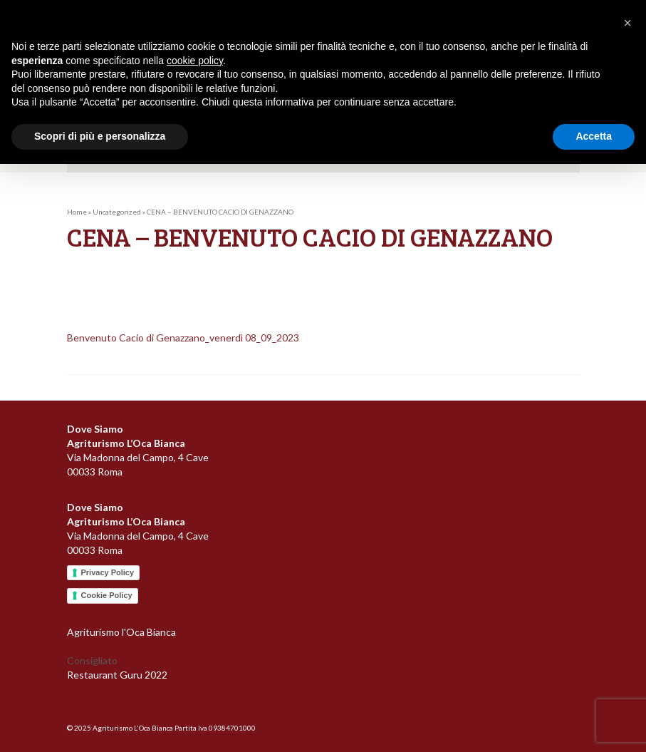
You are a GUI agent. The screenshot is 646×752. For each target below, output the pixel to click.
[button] (627, 22)
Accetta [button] (593, 136)
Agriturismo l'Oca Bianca (121, 632)
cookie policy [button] (195, 60)
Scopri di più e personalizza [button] (99, 136)
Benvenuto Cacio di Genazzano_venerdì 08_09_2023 (183, 337)
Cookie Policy (106, 595)
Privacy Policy (108, 572)
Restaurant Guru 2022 (117, 675)
